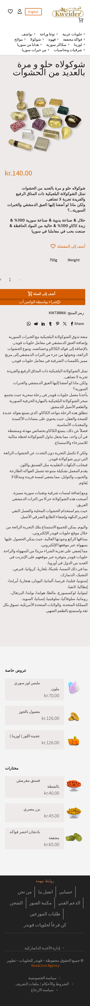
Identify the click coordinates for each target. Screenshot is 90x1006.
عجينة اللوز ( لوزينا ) (25, 735)
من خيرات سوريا (34, 50)
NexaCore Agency (45, 965)
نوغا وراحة (47, 34)
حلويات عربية (72, 34)
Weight (74, 259)
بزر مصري (32, 809)
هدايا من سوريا (28, 44)
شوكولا (35, 39)
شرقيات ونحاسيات (68, 50)
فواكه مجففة (72, 39)
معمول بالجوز (29, 711)
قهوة (52, 39)
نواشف (27, 34)
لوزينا (78, 44)
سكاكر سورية (56, 44)
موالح (18, 39)
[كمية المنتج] (10, 279)
